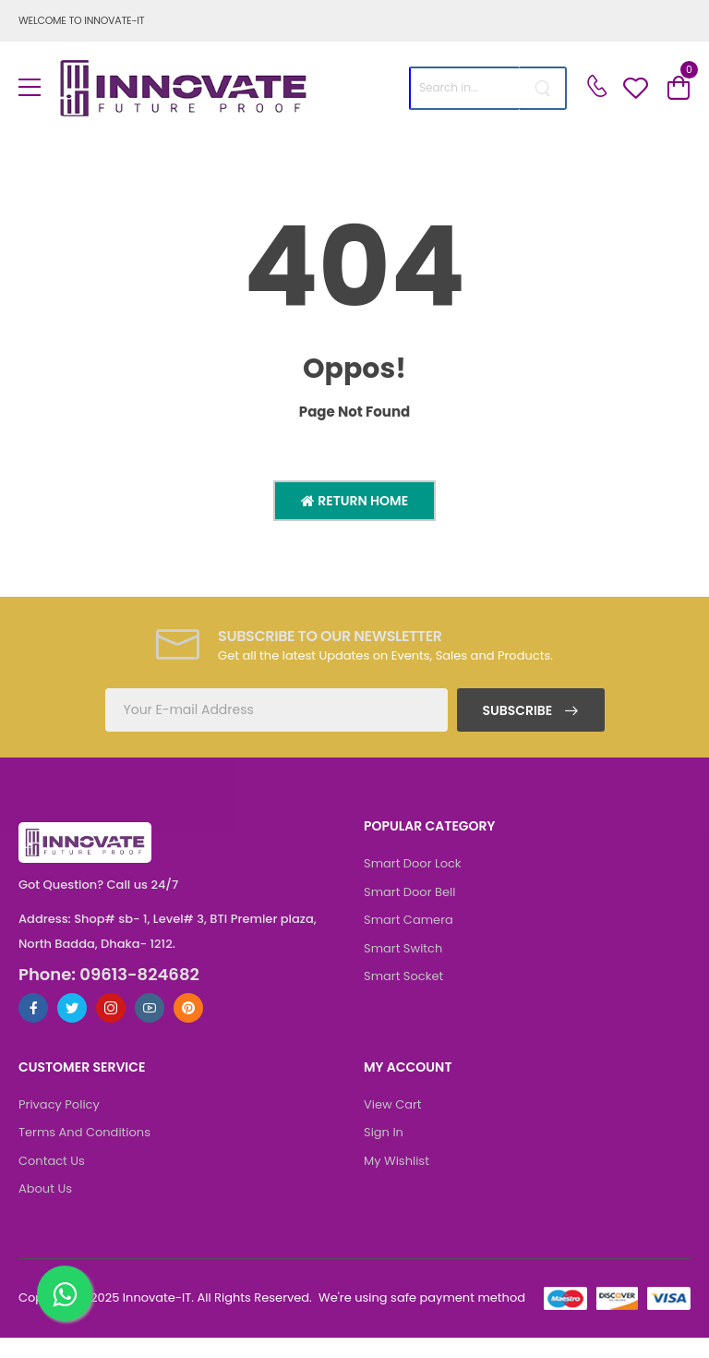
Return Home (361, 500)
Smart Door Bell (409, 892)
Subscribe (518, 710)
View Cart (393, 1104)
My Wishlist (396, 1161)
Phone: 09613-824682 (108, 974)
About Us (45, 1188)
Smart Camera (408, 919)
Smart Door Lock (413, 863)
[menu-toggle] (29, 88)
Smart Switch (403, 948)
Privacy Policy (59, 1104)
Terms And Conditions (84, 1132)
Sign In (383, 1132)
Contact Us (51, 1161)
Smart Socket (403, 976)
